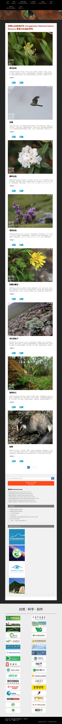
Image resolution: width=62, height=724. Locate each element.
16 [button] (13, 407)
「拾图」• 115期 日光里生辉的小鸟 (18, 520)
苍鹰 (11, 122)
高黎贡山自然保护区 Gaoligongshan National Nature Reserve (23, 501)
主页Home (7, 2)
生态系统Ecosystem (33, 2)
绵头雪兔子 (13, 339)
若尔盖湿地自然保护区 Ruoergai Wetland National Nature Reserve (24, 498)
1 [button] (13, 136)
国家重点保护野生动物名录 (16, 511)
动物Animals (13, 2)
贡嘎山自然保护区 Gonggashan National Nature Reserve (22, 500)
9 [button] (13, 298)
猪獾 (11, 447)
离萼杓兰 (12, 393)
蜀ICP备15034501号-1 (42, 721)
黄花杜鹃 (12, 68)
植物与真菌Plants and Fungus (23, 2)
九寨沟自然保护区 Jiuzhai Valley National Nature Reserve (22, 496)
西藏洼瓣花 (13, 285)
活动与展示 (12, 506)
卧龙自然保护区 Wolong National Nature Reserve (20, 492)
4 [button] (13, 82)
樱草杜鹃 (12, 176)
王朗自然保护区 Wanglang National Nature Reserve (20, 493)
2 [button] (13, 190)
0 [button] (21, 82)
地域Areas (51, 2)
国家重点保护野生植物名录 (16, 509)
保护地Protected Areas (43, 2)
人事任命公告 (13, 515)
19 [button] (13, 461)
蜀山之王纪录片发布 (15, 518)
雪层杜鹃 (12, 230)
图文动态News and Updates (11, 7)
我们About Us (21, 7)
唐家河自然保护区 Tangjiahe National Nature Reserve (21, 495)
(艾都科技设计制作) (53, 721)
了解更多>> (12, 77)
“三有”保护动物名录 (14, 513)
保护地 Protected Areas (15, 526)
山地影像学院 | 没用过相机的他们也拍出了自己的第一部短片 (24, 516)
